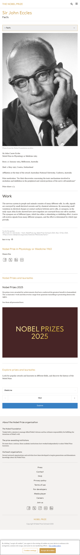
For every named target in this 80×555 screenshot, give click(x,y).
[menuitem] (40, 467)
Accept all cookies (47, 550)
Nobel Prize (40, 519)
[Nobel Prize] (12, 4)
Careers (40, 498)
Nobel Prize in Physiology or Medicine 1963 (27, 248)
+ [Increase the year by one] (74, 398)
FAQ (40, 476)
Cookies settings (30, 550)
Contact (40, 472)
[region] (40, 547)
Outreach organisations (12, 452)
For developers (40, 489)
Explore (40, 406)
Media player (40, 494)
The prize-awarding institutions (15, 440)
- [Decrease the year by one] (5, 398)
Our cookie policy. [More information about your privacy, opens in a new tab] (55, 546)
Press (40, 467)
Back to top (6, 239)
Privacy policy (40, 480)
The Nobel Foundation (11, 429)
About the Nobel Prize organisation (20, 422)
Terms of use (40, 485)
